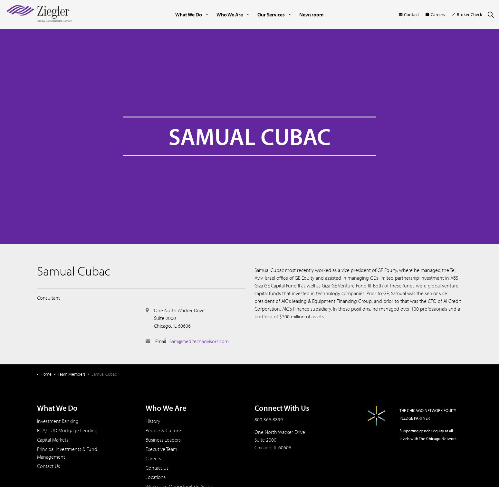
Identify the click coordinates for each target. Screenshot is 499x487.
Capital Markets (52, 439)
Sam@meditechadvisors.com (199, 341)
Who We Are (229, 14)
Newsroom (311, 14)
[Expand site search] (490, 14)
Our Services (271, 14)
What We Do (188, 14)
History (153, 421)
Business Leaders (163, 439)
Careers (435, 14)
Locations (156, 477)
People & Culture (163, 430)
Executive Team (161, 449)
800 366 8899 (268, 419)
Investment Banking (58, 421)
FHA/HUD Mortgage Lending (67, 430)
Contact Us (48, 466)
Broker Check (467, 14)
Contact (409, 14)
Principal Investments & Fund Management (67, 453)
